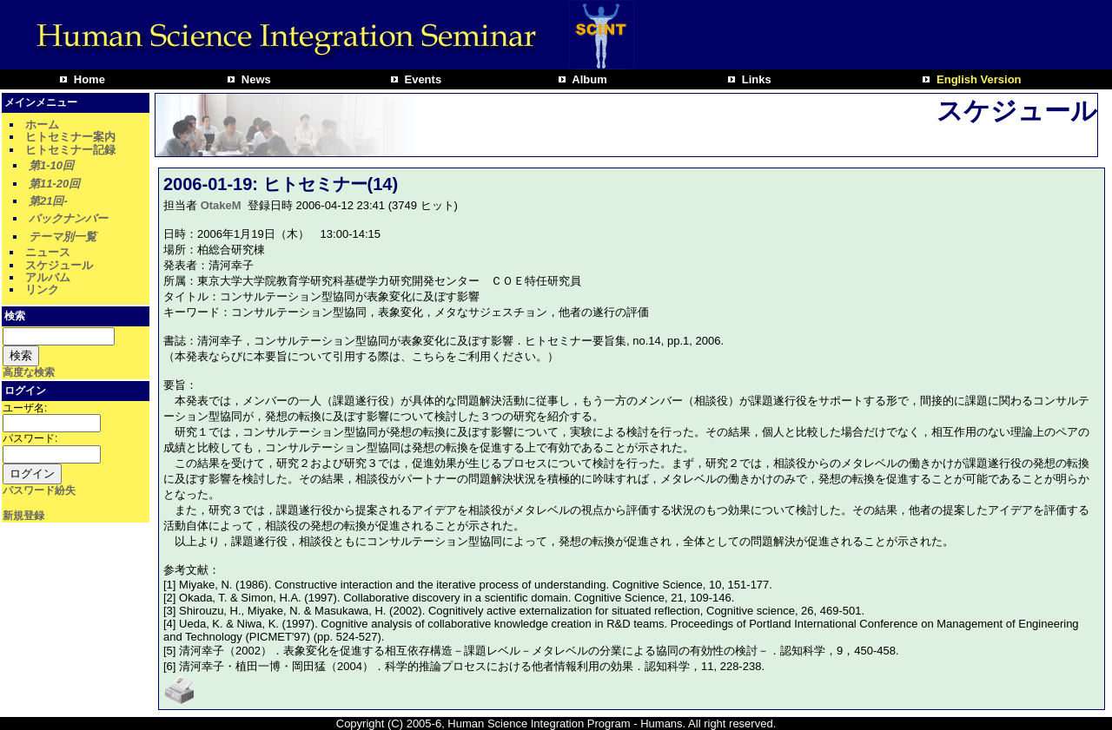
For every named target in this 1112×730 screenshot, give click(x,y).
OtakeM (221, 205)
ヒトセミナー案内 (70, 136)
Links (754, 79)
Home (87, 79)
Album (588, 79)
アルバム (47, 277)
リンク (42, 289)
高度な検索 (29, 372)
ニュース (47, 252)
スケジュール (59, 265)
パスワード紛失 (39, 490)
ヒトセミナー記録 (70, 149)
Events (421, 79)
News (254, 79)
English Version (977, 79)
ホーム (42, 124)
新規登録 (23, 516)
